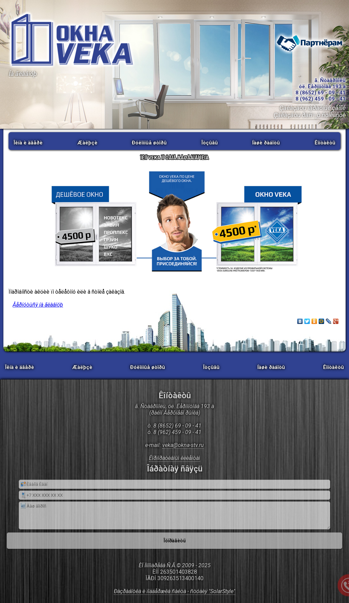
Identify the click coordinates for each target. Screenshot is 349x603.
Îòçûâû (209, 143)
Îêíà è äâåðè (28, 143)
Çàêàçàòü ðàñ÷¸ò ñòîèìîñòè (310, 115)
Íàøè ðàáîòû (266, 143)
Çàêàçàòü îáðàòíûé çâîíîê (312, 107)
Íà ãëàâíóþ (23, 73)
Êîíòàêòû (325, 143)
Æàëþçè (87, 143)
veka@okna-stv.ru (183, 445)
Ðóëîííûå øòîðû (149, 143)
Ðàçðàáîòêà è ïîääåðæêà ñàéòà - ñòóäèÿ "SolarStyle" (174, 591)
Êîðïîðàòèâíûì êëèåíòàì (174, 458)
